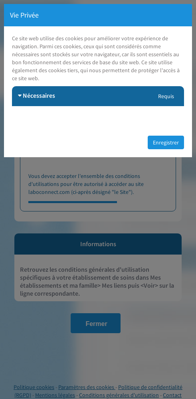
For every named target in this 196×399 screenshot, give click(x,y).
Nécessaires (36, 95)
